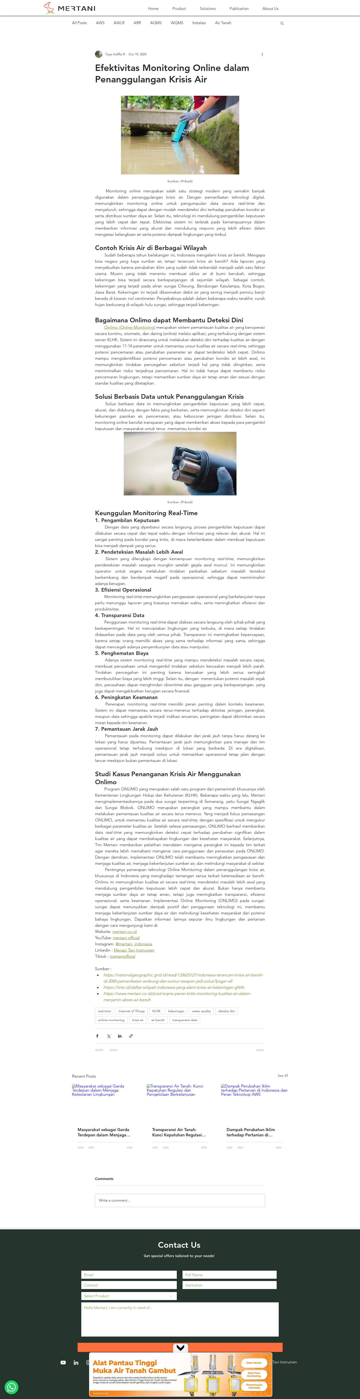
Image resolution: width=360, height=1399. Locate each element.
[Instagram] (89, 1362)
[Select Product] (129, 1296)
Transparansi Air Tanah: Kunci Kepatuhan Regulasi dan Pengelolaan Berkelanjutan (177, 1132)
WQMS (177, 22)
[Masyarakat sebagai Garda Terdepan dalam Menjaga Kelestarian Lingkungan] (105, 1102)
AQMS (156, 22)
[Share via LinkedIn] (120, 1036)
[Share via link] (131, 1036)
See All (283, 1075)
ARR (137, 22)
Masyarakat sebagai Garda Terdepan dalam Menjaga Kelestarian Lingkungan (103, 1132)
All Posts (79, 22)
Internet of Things (132, 1011)
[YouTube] (63, 1362)
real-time (104, 1011)
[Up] (180, 1347)
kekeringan (176, 1011)
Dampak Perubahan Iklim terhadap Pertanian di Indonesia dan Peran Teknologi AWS (251, 1132)
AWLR (119, 22)
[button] (183, 8)
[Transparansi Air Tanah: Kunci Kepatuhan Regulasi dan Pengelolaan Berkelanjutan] (180, 1103)
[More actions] (262, 54)
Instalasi (199, 22)
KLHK (156, 1011)
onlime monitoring (111, 1020)
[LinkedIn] (76, 1362)
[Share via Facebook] (97, 1036)
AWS (100, 22)
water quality (201, 1011)
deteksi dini (226, 1011)
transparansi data (184, 1020)
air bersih (158, 1020)
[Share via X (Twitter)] (108, 1036)
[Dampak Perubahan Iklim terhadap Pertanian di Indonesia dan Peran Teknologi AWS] (254, 1102)
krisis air (137, 1020)
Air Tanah (223, 22)
